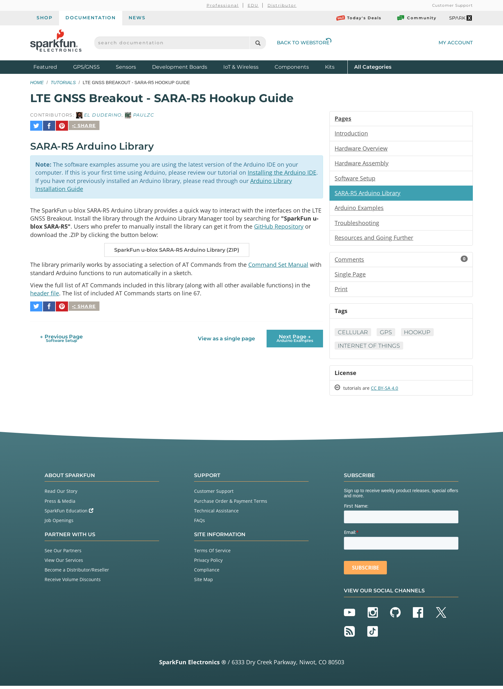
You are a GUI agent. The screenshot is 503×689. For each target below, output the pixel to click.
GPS (387, 334)
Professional (223, 5)
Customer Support (452, 5)
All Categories (372, 66)
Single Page (350, 276)
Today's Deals (358, 17)
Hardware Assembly (361, 164)
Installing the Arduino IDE (282, 170)
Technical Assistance (216, 514)
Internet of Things (369, 348)
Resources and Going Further (374, 239)
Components (292, 67)
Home (37, 82)
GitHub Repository (278, 225)
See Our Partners (63, 554)
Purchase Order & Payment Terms (230, 504)
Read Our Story (61, 494)
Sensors (126, 67)
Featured (51, 66)
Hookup (419, 334)
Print (341, 291)
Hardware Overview (361, 149)
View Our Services (64, 563)
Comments (401, 261)
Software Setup (355, 179)
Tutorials (63, 82)
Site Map (203, 583)
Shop (45, 18)
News (137, 18)
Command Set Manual (278, 263)
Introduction (351, 133)
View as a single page (226, 335)
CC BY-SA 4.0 (384, 391)
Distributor (282, 5)
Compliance (206, 573)
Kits (330, 67)
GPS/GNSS (86, 67)
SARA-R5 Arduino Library (367, 194)
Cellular (353, 334)
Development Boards (179, 67)
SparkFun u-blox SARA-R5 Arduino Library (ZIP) (176, 249)
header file (44, 292)
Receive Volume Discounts (73, 583)
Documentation (90, 18)
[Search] (258, 43)
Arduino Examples (359, 209)
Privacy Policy (208, 563)
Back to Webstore (304, 42)
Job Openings (59, 523)
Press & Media (60, 504)
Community (416, 17)
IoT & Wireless (241, 67)
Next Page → (295, 335)
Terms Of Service (212, 554)
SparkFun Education (69, 514)
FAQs (199, 523)
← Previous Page (61, 335)
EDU (253, 5)
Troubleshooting (357, 224)
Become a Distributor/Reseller (77, 573)
